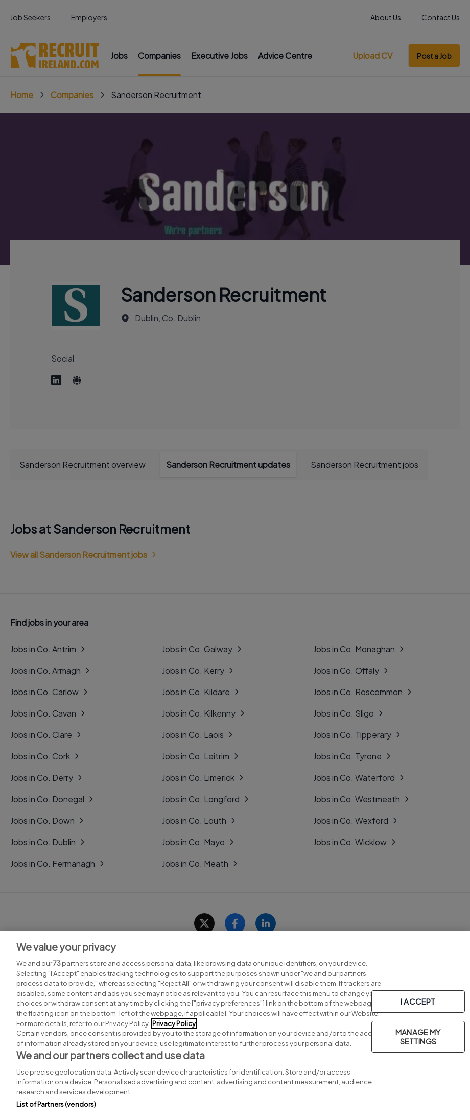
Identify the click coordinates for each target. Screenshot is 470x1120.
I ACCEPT (418, 1001)
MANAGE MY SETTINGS (417, 1036)
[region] (235, 1025)
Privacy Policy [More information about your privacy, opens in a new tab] (174, 1023)
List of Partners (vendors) (56, 1104)
